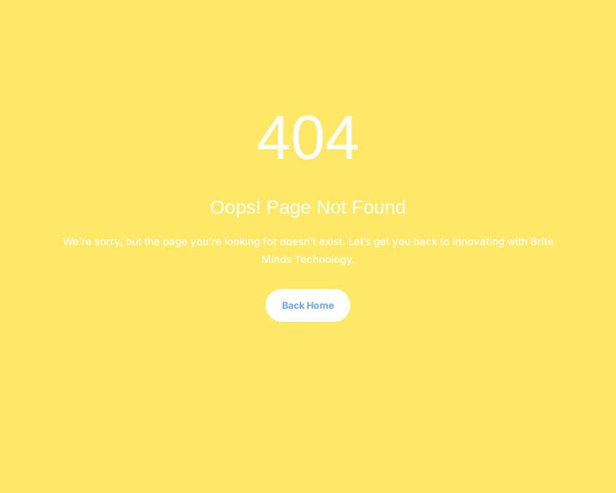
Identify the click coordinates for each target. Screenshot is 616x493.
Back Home (308, 305)
